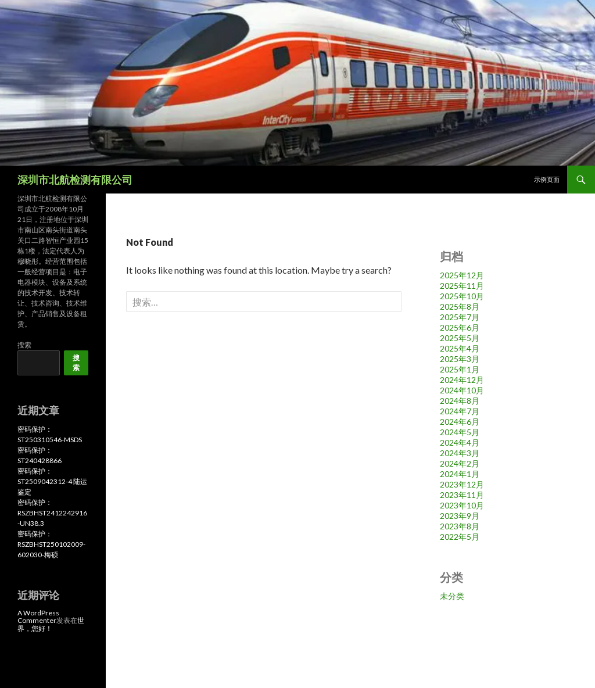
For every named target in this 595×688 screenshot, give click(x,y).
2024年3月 (459, 453)
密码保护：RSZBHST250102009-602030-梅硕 (51, 544)
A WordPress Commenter (38, 616)
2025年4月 (459, 348)
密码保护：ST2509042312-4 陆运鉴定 (52, 481)
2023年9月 (459, 516)
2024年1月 (459, 474)
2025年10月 (462, 296)
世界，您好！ (50, 624)
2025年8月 (459, 306)
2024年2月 (459, 463)
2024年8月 (459, 401)
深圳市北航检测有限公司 (74, 179)
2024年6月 (459, 422)
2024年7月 (459, 411)
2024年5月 (459, 432)
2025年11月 (462, 286)
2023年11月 (462, 495)
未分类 (452, 596)
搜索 (24, 345)
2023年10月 (462, 505)
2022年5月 (459, 537)
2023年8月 (459, 526)
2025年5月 (459, 338)
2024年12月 (462, 380)
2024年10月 (462, 390)
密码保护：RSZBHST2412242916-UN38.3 (52, 513)
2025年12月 (462, 275)
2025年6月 (459, 327)
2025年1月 (459, 369)
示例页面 (547, 179)
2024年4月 (459, 442)
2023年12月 (462, 484)
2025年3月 (459, 359)
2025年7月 (459, 317)
